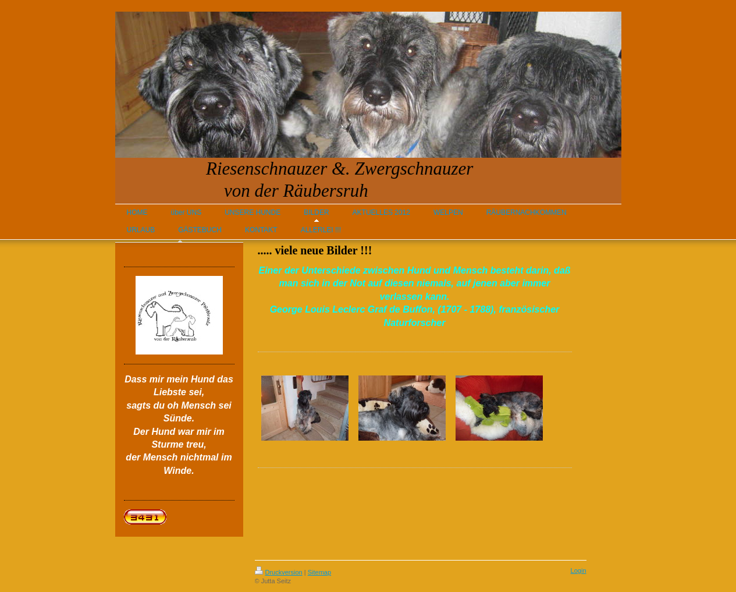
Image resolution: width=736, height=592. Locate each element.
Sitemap (319, 572)
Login (578, 570)
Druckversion (279, 572)
